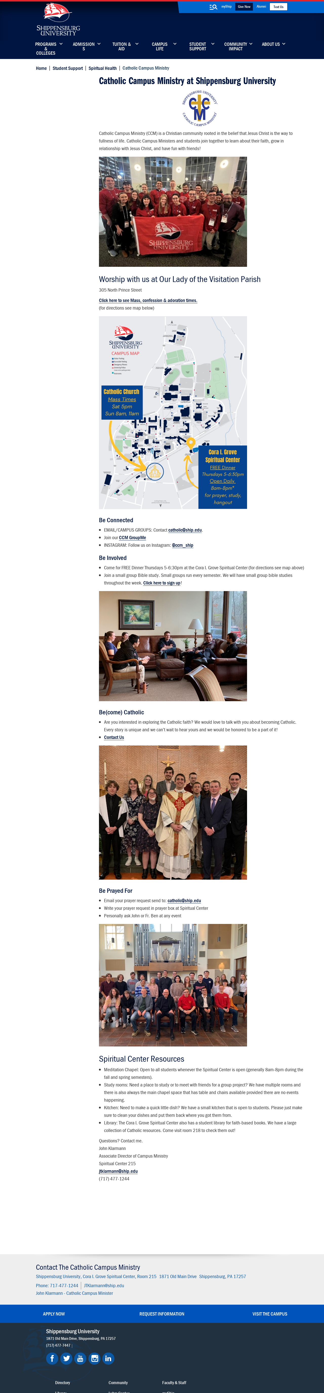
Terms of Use (127, 1366)
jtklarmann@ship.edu (118, 1184)
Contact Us (114, 751)
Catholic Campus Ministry (66, 80)
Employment (146, 1331)
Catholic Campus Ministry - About (64, 100)
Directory (143, 1288)
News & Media (147, 1309)
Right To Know (189, 1366)
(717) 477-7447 (59, 1289)
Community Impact (235, 47)
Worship (47, 122)
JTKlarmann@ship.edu (103, 1230)
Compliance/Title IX (123, 1371)
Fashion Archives (194, 1309)
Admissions (84, 47)
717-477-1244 (63, 1230)
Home (40, 68)
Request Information (161, 1258)
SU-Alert (187, 1320)
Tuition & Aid (122, 47)
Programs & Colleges (45, 47)
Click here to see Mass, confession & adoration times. (148, 298)
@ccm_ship (182, 543)
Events (141, 1320)
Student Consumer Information (165, 1371)
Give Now (244, 6)
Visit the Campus (270, 1258)
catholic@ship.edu (184, 528)
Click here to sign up (176, 589)
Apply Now (54, 1258)
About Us (271, 44)
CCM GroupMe (132, 536)
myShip (226, 6)
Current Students (194, 1331)
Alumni (261, 6)
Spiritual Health (102, 68)
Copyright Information (157, 1366)
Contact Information (58, 132)
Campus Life (160, 47)
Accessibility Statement (244, 1309)
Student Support (197, 47)
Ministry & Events (56, 112)
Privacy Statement (98, 1366)
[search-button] (213, 7)
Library (141, 1299)
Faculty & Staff (237, 1288)
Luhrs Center (190, 1299)
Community (189, 1288)
